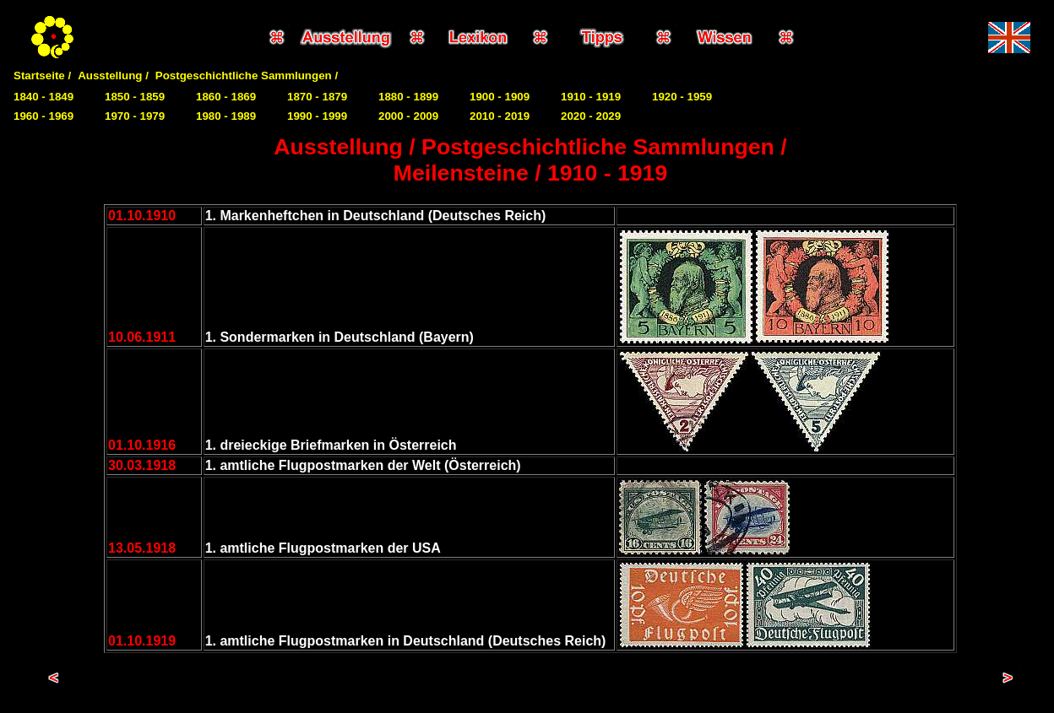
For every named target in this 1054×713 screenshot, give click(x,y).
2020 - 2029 (591, 116)
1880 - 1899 (408, 96)
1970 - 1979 (135, 116)
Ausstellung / (113, 75)
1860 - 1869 (226, 96)
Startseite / (42, 75)
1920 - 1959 (682, 96)
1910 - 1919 (591, 96)
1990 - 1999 (317, 116)
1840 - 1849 (43, 96)
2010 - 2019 (500, 116)
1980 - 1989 (226, 116)
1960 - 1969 (43, 116)
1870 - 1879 (317, 96)
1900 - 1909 (500, 96)
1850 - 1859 (135, 96)
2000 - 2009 (408, 116)
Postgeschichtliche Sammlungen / (246, 75)
